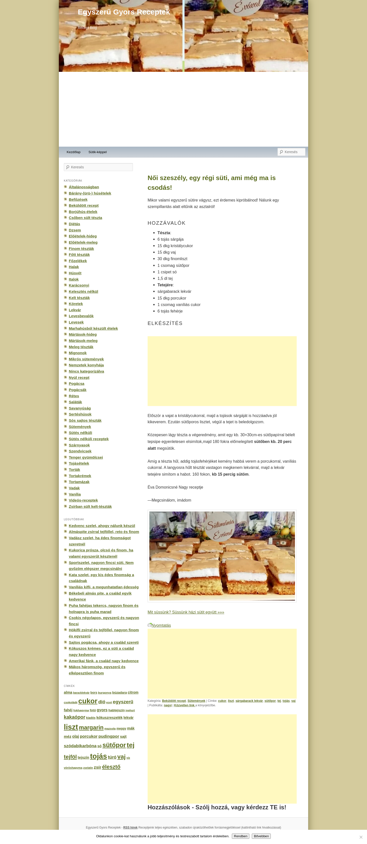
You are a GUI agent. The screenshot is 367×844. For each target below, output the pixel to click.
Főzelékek (78, 261)
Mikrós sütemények (86, 359)
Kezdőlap (74, 152)
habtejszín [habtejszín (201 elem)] (116, 710)
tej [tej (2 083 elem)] (130, 745)
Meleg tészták (81, 347)
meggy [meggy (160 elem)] (121, 728)
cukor (222, 701)
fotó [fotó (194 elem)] (93, 710)
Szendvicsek (80, 451)
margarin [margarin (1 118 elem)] (91, 727)
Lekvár (75, 310)
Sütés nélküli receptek (89, 439)
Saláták (75, 402)
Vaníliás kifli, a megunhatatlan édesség (104, 587)
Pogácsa (76, 383)
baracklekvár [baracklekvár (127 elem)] (81, 692)
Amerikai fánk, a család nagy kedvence (104, 661)
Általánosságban (84, 187)
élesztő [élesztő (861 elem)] (111, 767)
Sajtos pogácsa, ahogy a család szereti (104, 642)
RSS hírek (130, 827)
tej (279, 701)
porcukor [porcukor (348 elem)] (88, 736)
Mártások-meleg (83, 340)
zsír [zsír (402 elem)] (97, 767)
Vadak (74, 488)
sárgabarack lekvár (249, 701)
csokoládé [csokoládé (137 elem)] (71, 702)
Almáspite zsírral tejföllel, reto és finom (104, 531)
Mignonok (78, 353)
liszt (231, 701)
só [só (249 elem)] (99, 746)
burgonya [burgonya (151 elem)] (104, 692)
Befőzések (78, 199)
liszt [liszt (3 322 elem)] (71, 727)
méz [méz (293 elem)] (67, 736)
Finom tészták (81, 248)
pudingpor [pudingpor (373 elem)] (108, 736)
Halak (74, 267)
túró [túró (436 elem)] (112, 757)
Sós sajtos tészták (85, 420)
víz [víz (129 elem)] (128, 757)
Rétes (74, 396)
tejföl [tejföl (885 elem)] (70, 757)
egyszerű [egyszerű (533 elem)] (123, 701)
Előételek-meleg (83, 242)
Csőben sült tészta (85, 217)
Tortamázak (79, 482)
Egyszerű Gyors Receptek (124, 12)
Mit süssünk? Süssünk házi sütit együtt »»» (186, 612)
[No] (360, 837)
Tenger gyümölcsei (86, 457)
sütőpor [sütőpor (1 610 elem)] (114, 744)
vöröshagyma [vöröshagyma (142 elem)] (73, 767)
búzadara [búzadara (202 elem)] (119, 692)
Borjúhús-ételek (83, 212)
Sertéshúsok (80, 414)
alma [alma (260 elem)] (68, 692)
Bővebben (261, 836)
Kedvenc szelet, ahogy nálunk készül (102, 526)
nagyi (168, 705)
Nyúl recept (79, 377)
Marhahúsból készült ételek (93, 328)
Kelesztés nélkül (83, 291)
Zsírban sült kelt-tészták (90, 506)
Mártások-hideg (83, 334)
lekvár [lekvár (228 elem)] (128, 718)
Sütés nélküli (80, 432)
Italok (74, 279)
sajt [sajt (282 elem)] (123, 736)
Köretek (76, 304)
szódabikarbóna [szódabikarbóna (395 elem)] (80, 745)
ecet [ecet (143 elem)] (109, 702)
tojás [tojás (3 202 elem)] (98, 756)
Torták (74, 469)
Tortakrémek (80, 476)
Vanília (75, 494)
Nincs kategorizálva (86, 371)
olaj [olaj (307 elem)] (75, 736)
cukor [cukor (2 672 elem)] (87, 701)
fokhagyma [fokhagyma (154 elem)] (81, 710)
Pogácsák (78, 390)
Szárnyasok (79, 445)
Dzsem (75, 230)
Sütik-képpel (98, 152)
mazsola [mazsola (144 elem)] (110, 728)
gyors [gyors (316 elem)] (102, 710)
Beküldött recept (174, 701)
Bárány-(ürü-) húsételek (90, 193)
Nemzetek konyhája (86, 365)
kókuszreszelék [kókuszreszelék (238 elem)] (109, 718)
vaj (293, 701)
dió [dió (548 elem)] (101, 701)
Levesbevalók (81, 316)
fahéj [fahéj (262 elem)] (68, 710)
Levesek (76, 322)
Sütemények (196, 701)
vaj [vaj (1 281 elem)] (121, 756)
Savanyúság (80, 408)
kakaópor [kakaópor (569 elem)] (74, 717)
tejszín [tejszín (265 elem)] (83, 757)
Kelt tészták (79, 298)
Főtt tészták (79, 254)
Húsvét (75, 273)
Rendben (240, 836)
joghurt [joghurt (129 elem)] (130, 710)
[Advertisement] (183, 109)
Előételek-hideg (83, 236)
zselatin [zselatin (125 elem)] (88, 767)
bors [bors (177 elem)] (94, 692)
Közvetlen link (184, 705)
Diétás (74, 224)
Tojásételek (79, 463)
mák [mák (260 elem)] (131, 728)
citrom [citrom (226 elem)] (133, 692)
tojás (286, 701)
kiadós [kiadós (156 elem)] (90, 718)
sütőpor (270, 701)
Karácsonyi (79, 285)
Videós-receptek (83, 500)
